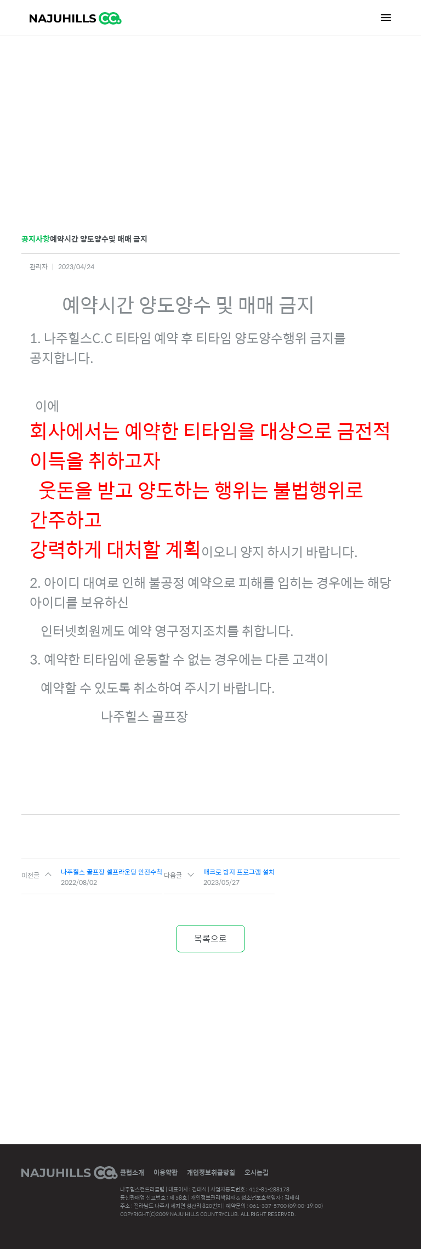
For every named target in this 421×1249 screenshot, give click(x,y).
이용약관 (165, 1172)
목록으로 (210, 938)
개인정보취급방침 (211, 1172)
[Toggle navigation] (386, 17)
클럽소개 (132, 1172)
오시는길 (256, 1172)
